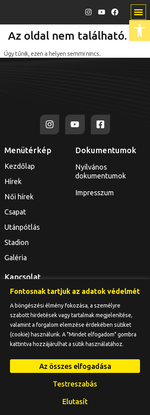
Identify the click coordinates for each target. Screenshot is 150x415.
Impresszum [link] (94, 192)
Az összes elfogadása (75, 366)
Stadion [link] (16, 242)
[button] (138, 12)
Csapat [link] (15, 211)
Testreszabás (75, 384)
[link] (139, 30)
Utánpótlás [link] (24, 227)
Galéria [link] (15, 257)
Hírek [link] (13, 181)
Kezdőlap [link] (19, 166)
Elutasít (75, 401)
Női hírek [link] (19, 196)
